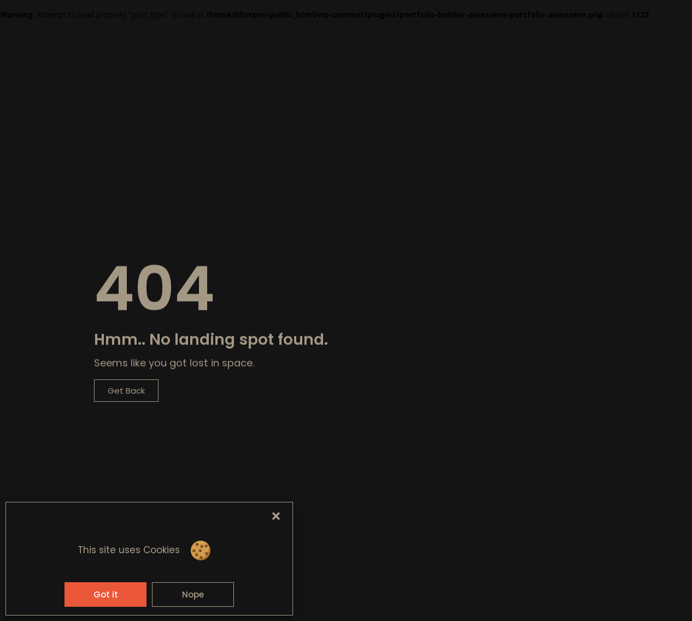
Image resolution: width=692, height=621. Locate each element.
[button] (276, 516)
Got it (105, 594)
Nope (193, 594)
